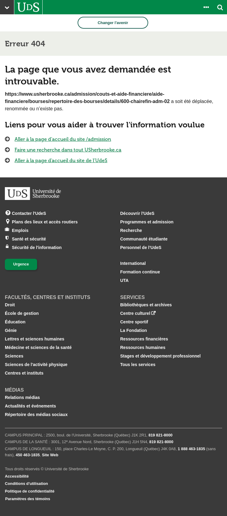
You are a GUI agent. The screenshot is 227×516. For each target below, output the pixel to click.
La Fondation (133, 330)
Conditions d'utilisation (26, 483)
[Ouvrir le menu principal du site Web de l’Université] (7, 7)
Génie (11, 330)
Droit (10, 304)
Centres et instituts (24, 373)
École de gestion (22, 313)
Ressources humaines (143, 347)
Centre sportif (134, 321)
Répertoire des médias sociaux (36, 414)
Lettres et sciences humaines (34, 338)
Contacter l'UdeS (29, 213)
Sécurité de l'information (37, 247)
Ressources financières (144, 338)
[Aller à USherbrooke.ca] (28, 7)
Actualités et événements (30, 406)
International (133, 263)
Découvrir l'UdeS (137, 213)
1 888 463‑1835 (191, 449)
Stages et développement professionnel (160, 356)
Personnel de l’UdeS (140, 247)
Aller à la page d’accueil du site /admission (63, 139)
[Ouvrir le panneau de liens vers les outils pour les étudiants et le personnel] (206, 7)
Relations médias (22, 397)
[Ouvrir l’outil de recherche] (220, 7)
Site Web (50, 455)
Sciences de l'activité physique (36, 364)
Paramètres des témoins (27, 498)
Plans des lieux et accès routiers (45, 221)
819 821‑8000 (160, 435)
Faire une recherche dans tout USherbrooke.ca (68, 150)
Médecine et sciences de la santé (38, 347)
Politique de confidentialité (29, 491)
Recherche (131, 230)
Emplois (20, 230)
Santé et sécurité (29, 238)
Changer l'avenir (113, 22)
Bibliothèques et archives (146, 304)
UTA (124, 280)
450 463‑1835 (28, 455)
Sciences (14, 356)
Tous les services (137, 364)
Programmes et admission (146, 221)
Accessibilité (17, 476)
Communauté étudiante (144, 239)
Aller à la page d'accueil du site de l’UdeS (61, 160)
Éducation (15, 321)
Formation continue (140, 271)
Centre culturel (135, 313)
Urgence (21, 264)
